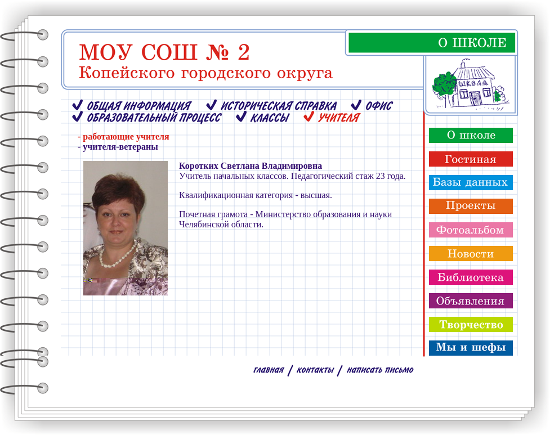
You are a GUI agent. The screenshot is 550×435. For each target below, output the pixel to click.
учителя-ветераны (120, 146)
